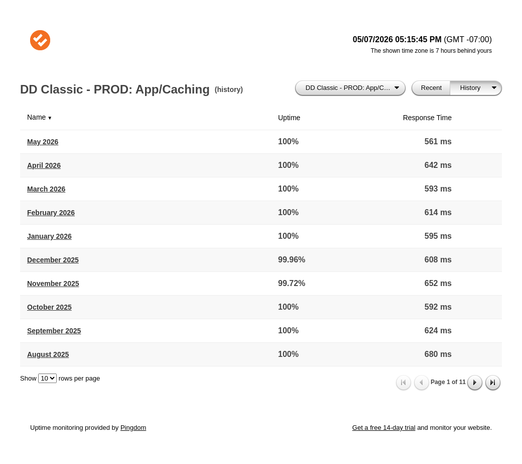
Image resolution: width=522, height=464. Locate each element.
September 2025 (54, 331)
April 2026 (44, 165)
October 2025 (49, 307)
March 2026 (46, 189)
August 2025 (48, 354)
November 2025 (53, 284)
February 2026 (51, 213)
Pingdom (133, 427)
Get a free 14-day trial (384, 427)
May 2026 (42, 142)
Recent (431, 87)
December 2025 (53, 260)
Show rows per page (60, 378)
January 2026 (49, 236)
